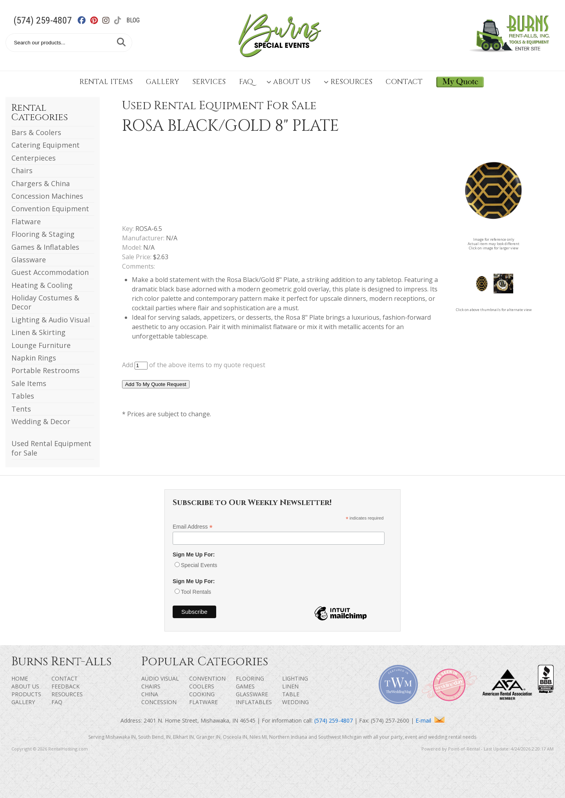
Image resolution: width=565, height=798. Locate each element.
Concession (159, 702)
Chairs (22, 170)
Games (245, 686)
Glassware (28, 259)
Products (26, 694)
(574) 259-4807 (42, 20)
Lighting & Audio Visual (50, 319)
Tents (21, 409)
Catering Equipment (45, 145)
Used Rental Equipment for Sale (51, 448)
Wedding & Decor (40, 421)
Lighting (295, 678)
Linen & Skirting (38, 332)
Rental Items (106, 82)
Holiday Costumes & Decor (45, 302)
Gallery (162, 82)
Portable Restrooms (45, 370)
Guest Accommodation (50, 272)
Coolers (201, 686)
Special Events (199, 565)
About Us (288, 82)
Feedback (65, 686)
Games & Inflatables (45, 247)
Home (19, 678)
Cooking (202, 694)
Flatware (26, 221)
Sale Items (28, 383)
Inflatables (254, 702)
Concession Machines (47, 196)
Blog (133, 20)
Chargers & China (40, 183)
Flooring (250, 678)
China (149, 694)
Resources (348, 82)
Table (290, 694)
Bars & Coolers (36, 132)
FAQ (246, 82)
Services (209, 82)
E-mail (430, 720)
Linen (290, 686)
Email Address (193, 527)
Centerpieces (33, 158)
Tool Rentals (196, 592)
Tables (22, 396)
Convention (207, 678)
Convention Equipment (50, 208)
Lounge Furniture (41, 345)
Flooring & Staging (43, 234)
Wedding (295, 702)
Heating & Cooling (42, 285)
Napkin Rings (33, 357)
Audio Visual (160, 678)
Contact (404, 82)
